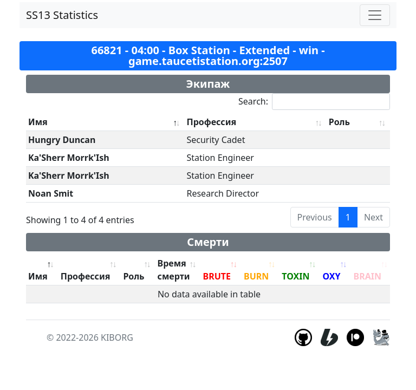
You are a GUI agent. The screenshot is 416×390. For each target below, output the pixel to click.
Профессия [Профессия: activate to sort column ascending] (211, 122)
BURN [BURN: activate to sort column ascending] (256, 276)
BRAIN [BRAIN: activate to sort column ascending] (367, 276)
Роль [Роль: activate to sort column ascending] (339, 122)
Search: (314, 101)
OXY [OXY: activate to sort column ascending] (331, 276)
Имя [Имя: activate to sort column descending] (38, 122)
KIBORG (117, 337)
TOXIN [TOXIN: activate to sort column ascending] (295, 276)
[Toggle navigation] (375, 15)
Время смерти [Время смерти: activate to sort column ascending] (174, 269)
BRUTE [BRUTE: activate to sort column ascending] (217, 276)
